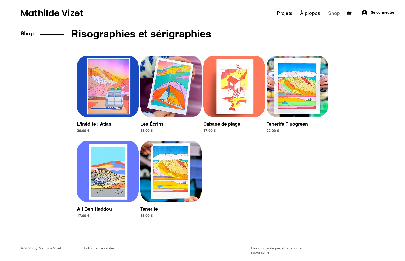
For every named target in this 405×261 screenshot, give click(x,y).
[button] (351, 12)
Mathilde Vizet (51, 13)
